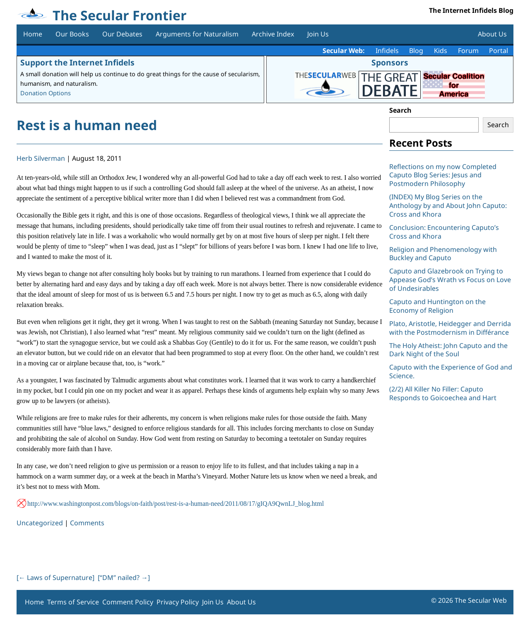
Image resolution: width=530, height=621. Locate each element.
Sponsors (389, 62)
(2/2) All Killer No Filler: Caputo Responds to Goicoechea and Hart (442, 393)
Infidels (387, 50)
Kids (440, 50)
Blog (416, 50)
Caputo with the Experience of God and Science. (450, 371)
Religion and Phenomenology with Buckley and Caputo (443, 254)
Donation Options (45, 93)
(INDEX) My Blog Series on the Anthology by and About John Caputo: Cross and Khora (448, 205)
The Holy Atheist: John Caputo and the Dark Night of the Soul (448, 350)
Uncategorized (40, 522)
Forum (468, 50)
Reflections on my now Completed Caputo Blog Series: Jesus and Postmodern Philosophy (442, 175)
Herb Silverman (41, 158)
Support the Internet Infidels (77, 62)
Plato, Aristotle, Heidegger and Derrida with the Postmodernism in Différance (450, 328)
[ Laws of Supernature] (55, 577)
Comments (87, 522)
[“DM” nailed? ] (124, 577)
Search (400, 110)
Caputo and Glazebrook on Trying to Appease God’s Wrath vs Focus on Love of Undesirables (450, 279)
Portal (498, 50)
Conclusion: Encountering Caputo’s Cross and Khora (444, 232)
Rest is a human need (87, 125)
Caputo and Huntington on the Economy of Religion (437, 306)
